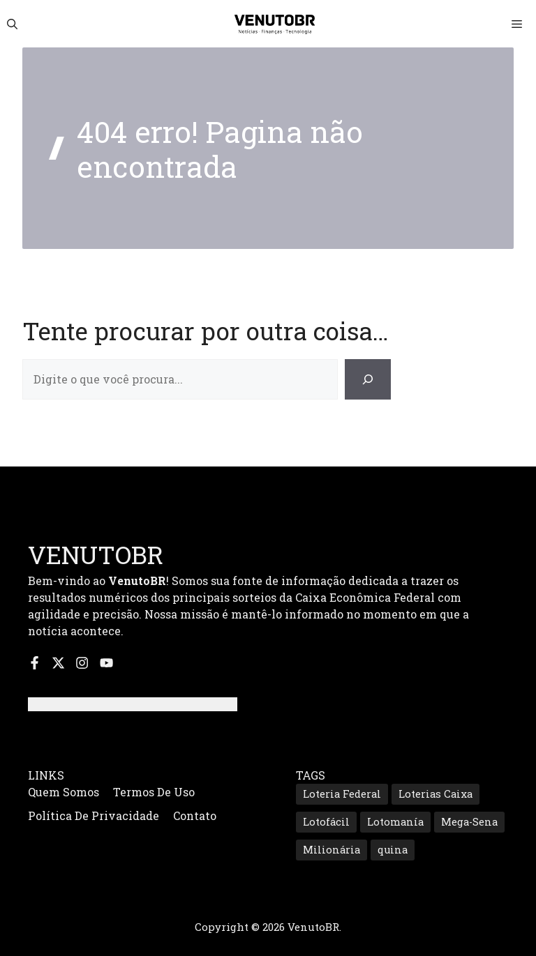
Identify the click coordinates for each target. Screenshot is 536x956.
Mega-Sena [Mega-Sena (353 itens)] (469, 821)
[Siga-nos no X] (58, 662)
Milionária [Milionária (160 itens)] (331, 849)
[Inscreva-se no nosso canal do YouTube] (106, 662)
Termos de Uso (154, 791)
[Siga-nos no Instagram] (82, 662)
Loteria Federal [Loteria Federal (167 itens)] (342, 794)
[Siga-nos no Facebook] (34, 662)
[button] (12, 23)
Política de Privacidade (93, 815)
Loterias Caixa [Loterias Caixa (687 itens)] (435, 794)
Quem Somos (63, 791)
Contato (194, 815)
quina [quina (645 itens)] (393, 849)
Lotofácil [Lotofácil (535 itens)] (326, 821)
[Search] (368, 379)
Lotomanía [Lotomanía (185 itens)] (395, 821)
